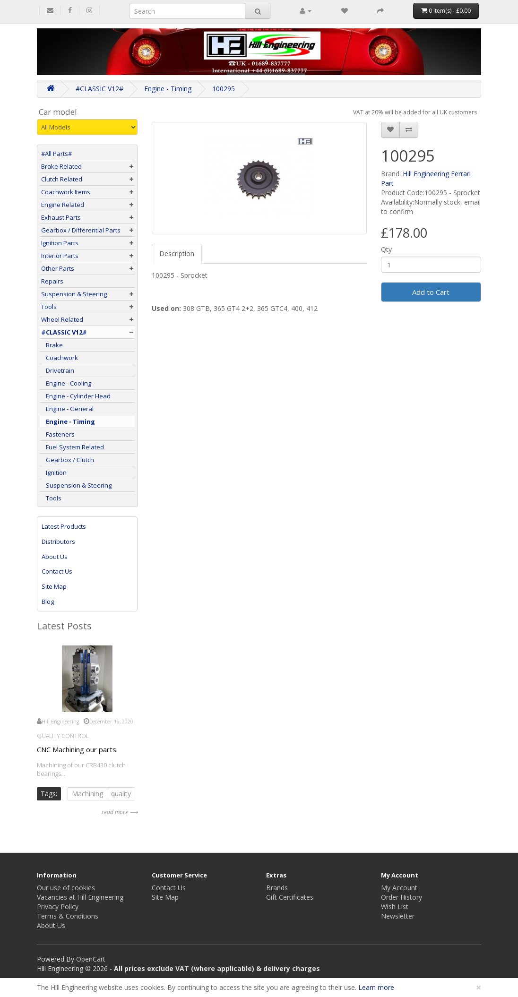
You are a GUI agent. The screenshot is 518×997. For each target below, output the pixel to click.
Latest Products (64, 526)
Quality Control (63, 736)
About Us (55, 556)
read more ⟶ (120, 812)
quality (121, 793)
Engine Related (62, 204)
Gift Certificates (289, 897)
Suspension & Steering (74, 294)
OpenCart (90, 958)
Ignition (54, 472)
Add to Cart (430, 292)
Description (176, 253)
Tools (49, 306)
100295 (223, 88)
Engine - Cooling (66, 383)
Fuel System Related (72, 447)
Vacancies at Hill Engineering (80, 897)
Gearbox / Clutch (67, 460)
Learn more (376, 987)
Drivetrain (57, 370)
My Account (399, 887)
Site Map (54, 586)
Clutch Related (61, 179)
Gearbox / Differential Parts (81, 230)
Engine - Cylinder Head (76, 396)
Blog (48, 601)
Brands (277, 887)
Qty (386, 249)
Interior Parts (59, 255)
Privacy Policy (57, 906)
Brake (52, 345)
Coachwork (59, 357)
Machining (87, 793)
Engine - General (67, 408)
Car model (58, 112)
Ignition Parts (59, 243)
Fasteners (58, 434)
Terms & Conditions (67, 915)
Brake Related (61, 166)
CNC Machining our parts (76, 749)
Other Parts (57, 268)
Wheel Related (62, 319)
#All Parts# (56, 153)
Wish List (394, 906)
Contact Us (57, 571)
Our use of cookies (66, 887)
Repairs (52, 281)
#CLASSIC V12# (99, 88)
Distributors (58, 541)
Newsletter (397, 915)
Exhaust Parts (61, 217)
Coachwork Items (65, 192)
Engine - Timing (167, 88)
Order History (401, 897)
